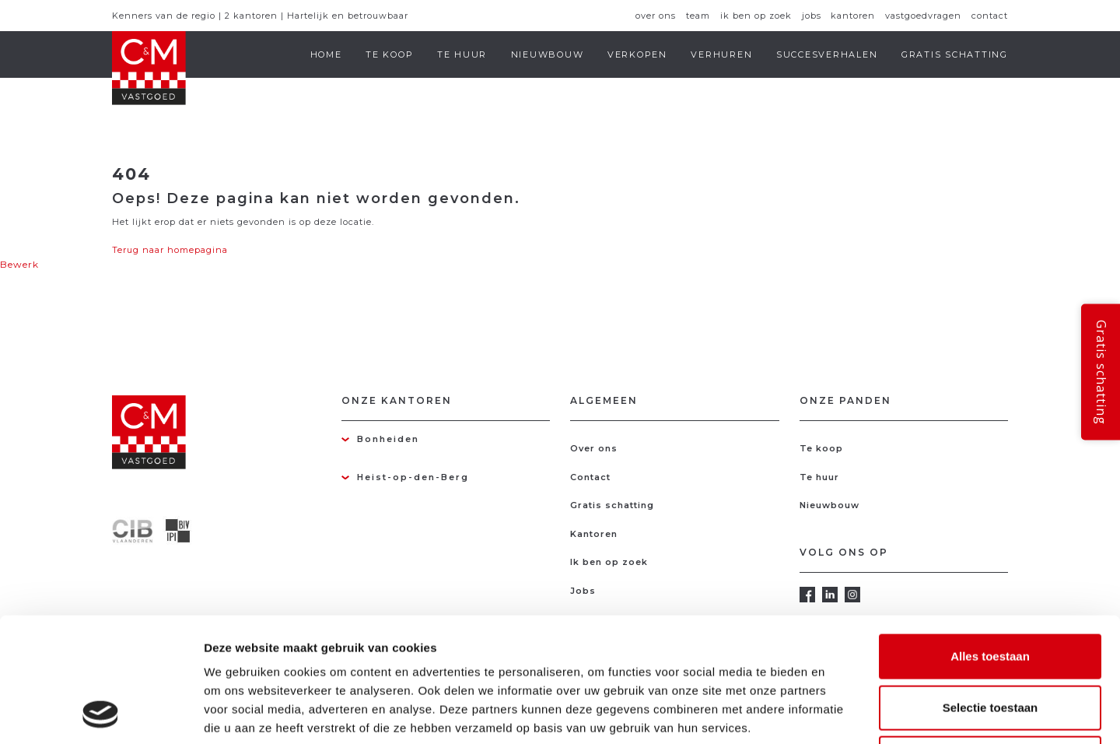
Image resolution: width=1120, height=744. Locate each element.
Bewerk (19, 264)
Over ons (655, 15)
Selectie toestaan (990, 591)
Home (326, 54)
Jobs (811, 15)
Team (698, 15)
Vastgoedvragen (923, 15)
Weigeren (990, 641)
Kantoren (853, 15)
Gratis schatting (954, 54)
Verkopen (637, 54)
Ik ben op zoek (756, 15)
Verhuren (721, 54)
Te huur (462, 54)
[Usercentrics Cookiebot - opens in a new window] (101, 713)
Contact (989, 15)
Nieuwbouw (547, 54)
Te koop (389, 54)
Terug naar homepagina (170, 249)
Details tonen (840, 713)
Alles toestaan (990, 539)
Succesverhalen (827, 54)
